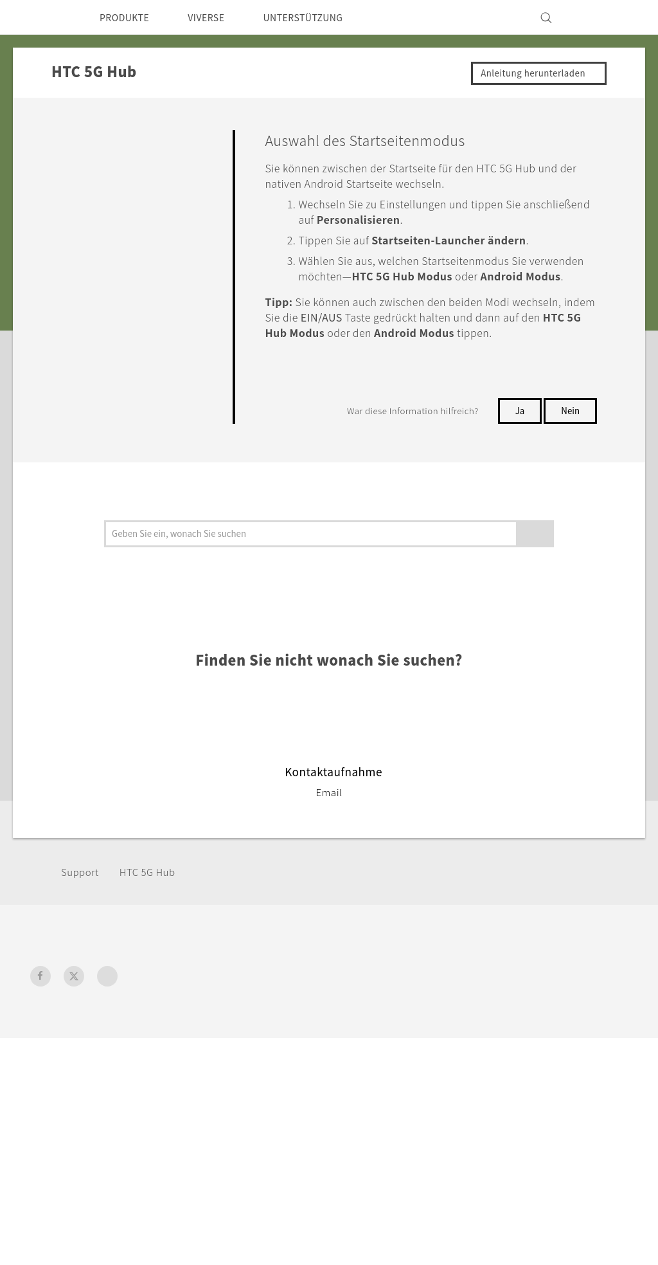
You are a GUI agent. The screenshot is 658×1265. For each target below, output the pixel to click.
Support (81, 902)
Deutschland (82, 1057)
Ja (518, 441)
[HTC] (45, 17)
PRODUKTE (128, 17)
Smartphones (189, 1027)
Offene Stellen (511, 1096)
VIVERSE (217, 17)
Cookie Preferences (524, 1079)
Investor (497, 1062)
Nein (570, 441)
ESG (487, 1027)
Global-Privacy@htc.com (569, 1232)
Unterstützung (377, 1027)
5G (163, 1044)
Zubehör (178, 1079)
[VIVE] (610, 17)
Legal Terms (598, 1200)
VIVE (169, 1062)
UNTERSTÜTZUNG (323, 17)
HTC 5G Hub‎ (154, 902)
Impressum (504, 1044)
